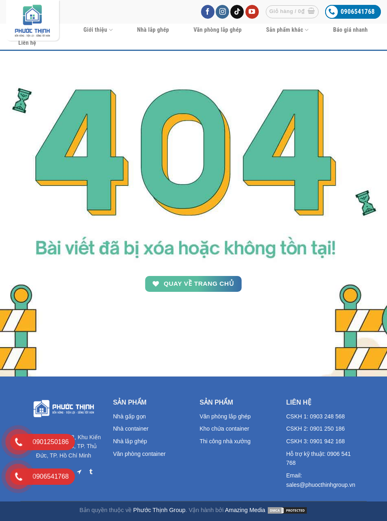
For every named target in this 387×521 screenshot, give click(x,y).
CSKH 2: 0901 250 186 (315, 428)
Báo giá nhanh (350, 29)
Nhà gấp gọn (129, 416)
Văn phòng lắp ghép (217, 29)
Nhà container (131, 428)
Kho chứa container (224, 428)
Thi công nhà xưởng (225, 441)
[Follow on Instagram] (222, 12)
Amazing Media (245, 510)
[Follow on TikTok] (237, 12)
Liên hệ (27, 42)
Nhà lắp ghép (153, 29)
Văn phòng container (139, 454)
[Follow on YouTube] (252, 12)
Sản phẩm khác (287, 30)
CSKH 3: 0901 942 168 (315, 441)
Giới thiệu (98, 30)
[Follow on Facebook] (207, 12)
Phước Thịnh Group (159, 510)
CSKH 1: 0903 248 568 (315, 416)
